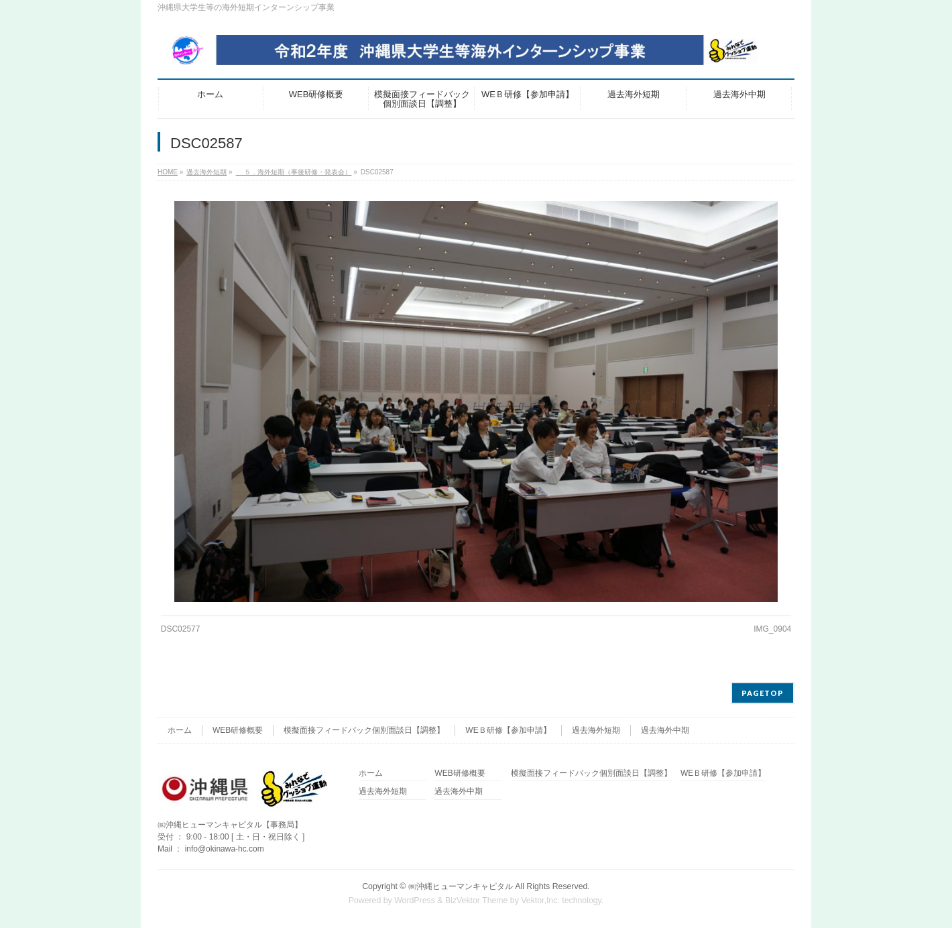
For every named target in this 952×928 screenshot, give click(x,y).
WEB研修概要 (238, 730)
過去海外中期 (665, 730)
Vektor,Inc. (540, 900)
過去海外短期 (596, 730)
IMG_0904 (772, 629)
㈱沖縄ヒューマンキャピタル (460, 886)
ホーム (180, 730)
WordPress (414, 900)
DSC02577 (180, 629)
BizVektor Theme (476, 900)
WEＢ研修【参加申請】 (507, 730)
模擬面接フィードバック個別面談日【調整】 (364, 730)
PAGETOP (762, 693)
